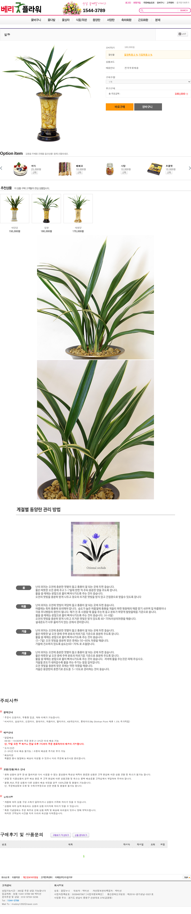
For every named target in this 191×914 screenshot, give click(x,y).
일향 (46, 227)
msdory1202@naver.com (25, 903)
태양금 (14, 227)
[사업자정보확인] (95, 894)
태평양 (78, 227)
